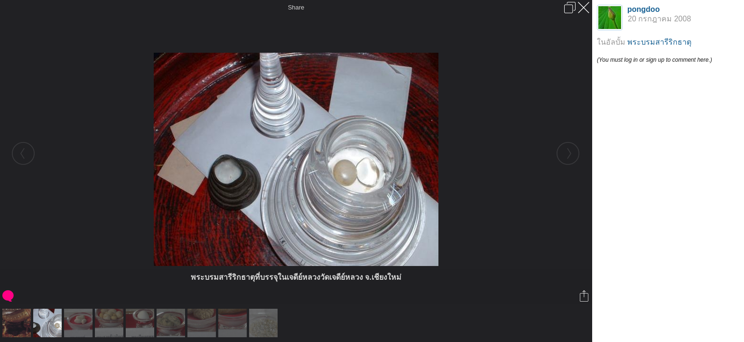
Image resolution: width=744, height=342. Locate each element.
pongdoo (643, 9)
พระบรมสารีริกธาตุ (659, 42)
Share (296, 7)
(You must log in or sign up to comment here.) (654, 60)
